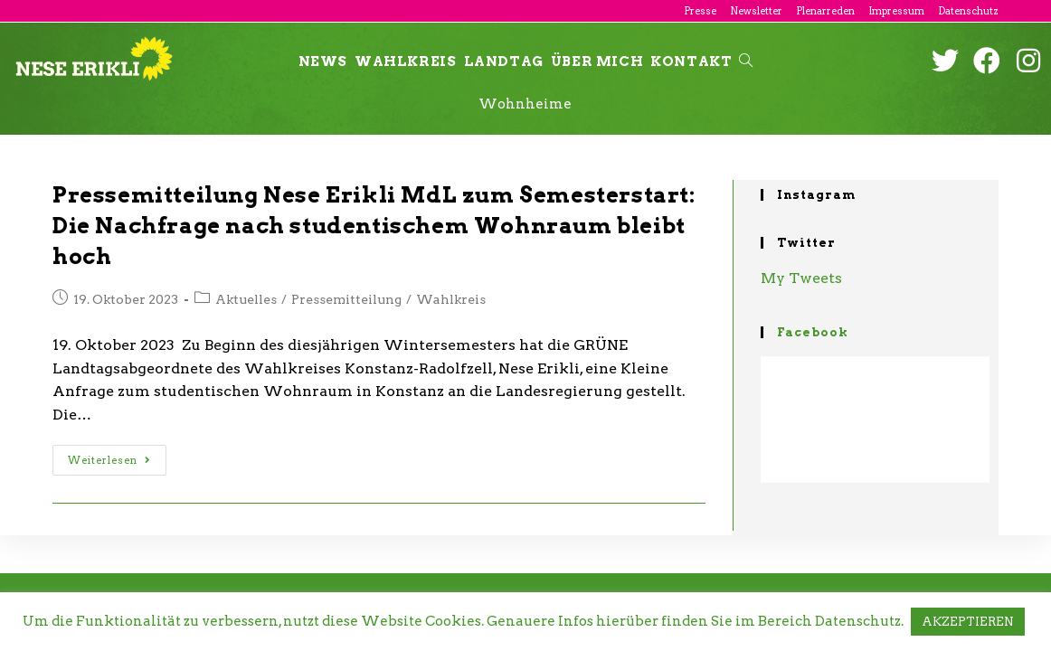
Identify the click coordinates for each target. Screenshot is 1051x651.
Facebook (812, 332)
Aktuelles (246, 299)
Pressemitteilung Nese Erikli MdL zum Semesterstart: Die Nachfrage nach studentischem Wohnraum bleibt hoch (374, 225)
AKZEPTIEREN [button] (968, 621)
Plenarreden (825, 11)
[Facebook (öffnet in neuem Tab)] (987, 60)
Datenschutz (968, 11)
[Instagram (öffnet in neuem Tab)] (1028, 60)
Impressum (896, 11)
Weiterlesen (109, 460)
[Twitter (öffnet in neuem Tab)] (945, 60)
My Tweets (801, 278)
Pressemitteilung (346, 299)
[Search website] (745, 61)
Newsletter (756, 11)
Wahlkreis (451, 299)
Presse (700, 11)
